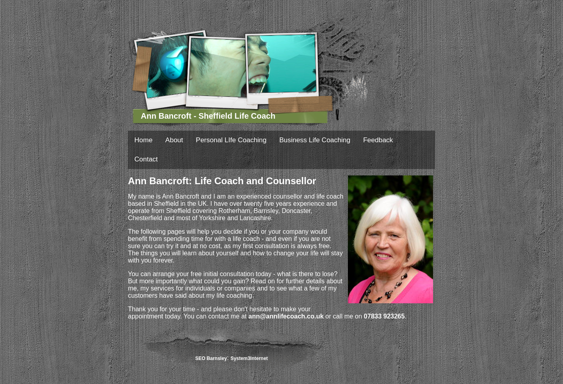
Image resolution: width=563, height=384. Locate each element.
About (174, 140)
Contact (146, 159)
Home (143, 140)
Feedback (378, 140)
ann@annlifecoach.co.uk (285, 316)
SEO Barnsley (211, 358)
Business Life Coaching (315, 140)
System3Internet (249, 358)
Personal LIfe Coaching (231, 140)
